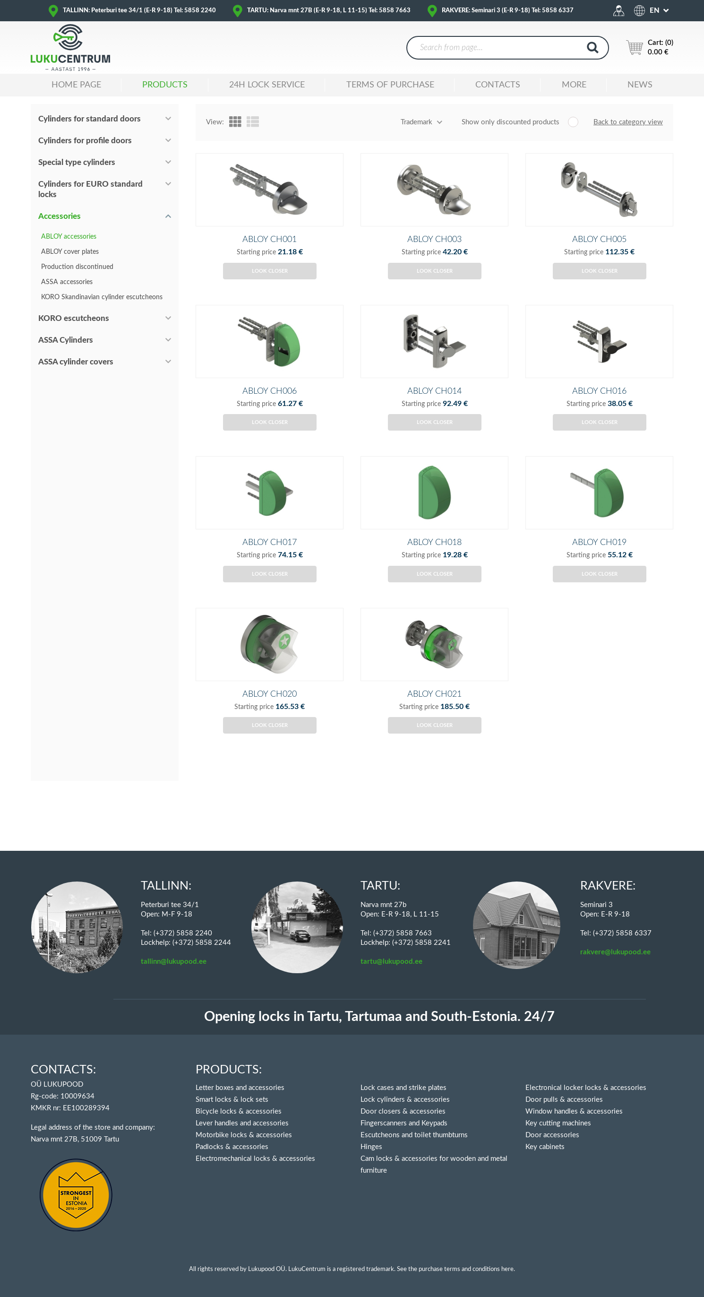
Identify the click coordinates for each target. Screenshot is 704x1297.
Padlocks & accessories (232, 1146)
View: (215, 122)
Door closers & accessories (403, 1111)
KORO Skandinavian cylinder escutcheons (102, 297)
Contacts (497, 85)
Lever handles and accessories (242, 1123)
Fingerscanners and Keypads (404, 1123)
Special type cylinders (76, 162)
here (507, 1269)
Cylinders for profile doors (85, 141)
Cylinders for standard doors (89, 119)
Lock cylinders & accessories (405, 1099)
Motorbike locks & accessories (244, 1135)
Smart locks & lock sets (232, 1099)
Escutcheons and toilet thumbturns (414, 1135)
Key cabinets (545, 1146)
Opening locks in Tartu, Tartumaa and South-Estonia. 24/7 (379, 1017)
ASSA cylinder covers (75, 362)
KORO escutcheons (73, 318)
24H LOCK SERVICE (267, 85)
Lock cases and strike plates (403, 1087)
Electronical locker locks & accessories (585, 1087)
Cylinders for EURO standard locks (90, 189)
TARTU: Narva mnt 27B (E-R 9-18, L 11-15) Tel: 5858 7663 (329, 11)
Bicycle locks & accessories (239, 1111)
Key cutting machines (558, 1123)
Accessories (59, 216)
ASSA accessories (67, 282)
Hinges (371, 1146)
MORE (574, 85)
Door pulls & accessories (564, 1099)
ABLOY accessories (68, 236)
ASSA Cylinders (65, 340)
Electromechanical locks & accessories (255, 1158)
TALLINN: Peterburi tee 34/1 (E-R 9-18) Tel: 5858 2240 (139, 11)
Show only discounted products (510, 122)
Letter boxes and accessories (240, 1087)
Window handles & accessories (574, 1111)
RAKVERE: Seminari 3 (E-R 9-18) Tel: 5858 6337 (508, 11)
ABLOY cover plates (70, 252)
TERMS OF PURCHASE (390, 85)
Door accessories (552, 1135)
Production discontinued (77, 267)
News (639, 85)
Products (165, 85)
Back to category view (628, 122)
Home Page (76, 85)
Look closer (270, 286)
